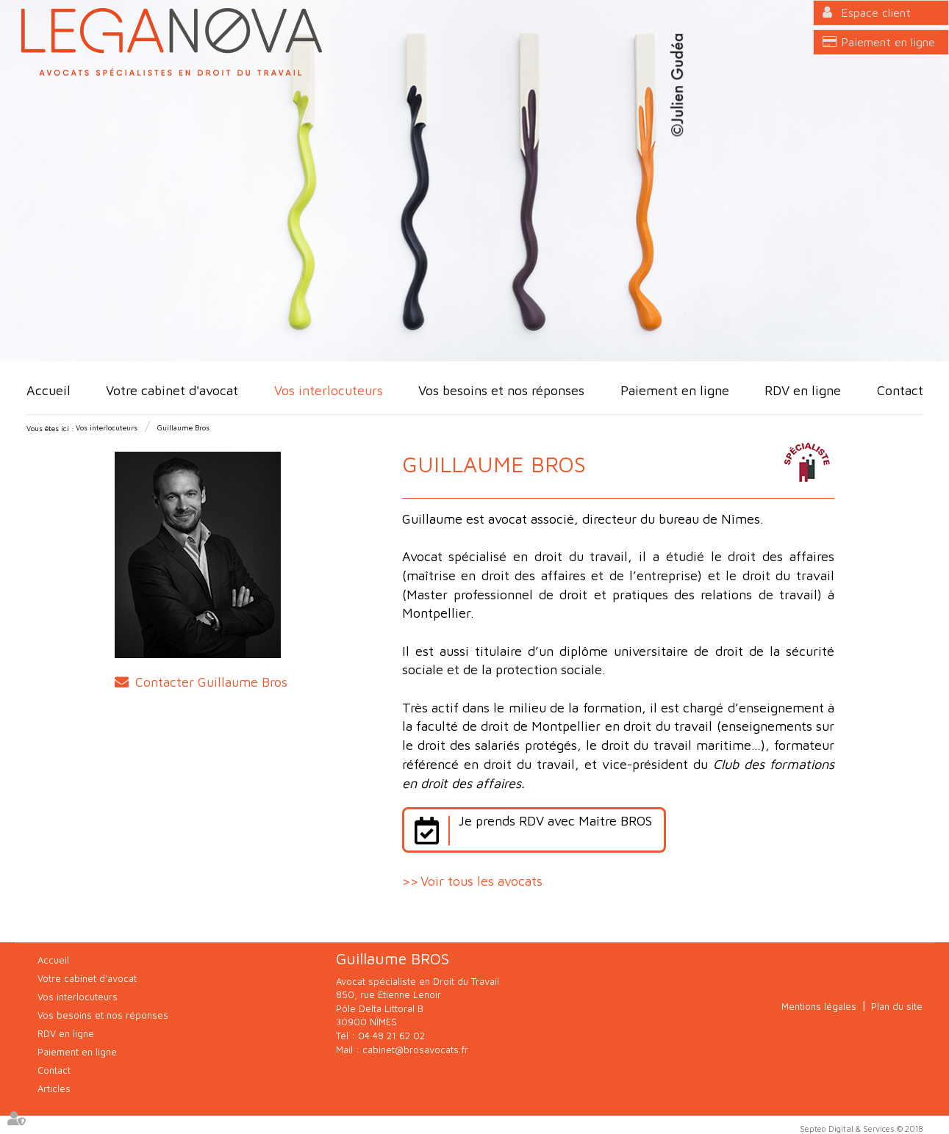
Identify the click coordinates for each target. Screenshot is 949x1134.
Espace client (876, 12)
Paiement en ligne (888, 41)
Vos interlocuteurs (328, 390)
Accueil (48, 390)
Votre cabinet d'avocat (172, 390)
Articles (54, 1088)
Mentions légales (818, 1006)
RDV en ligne (802, 390)
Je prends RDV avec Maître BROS (555, 820)
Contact (900, 390)
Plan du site (897, 1006)
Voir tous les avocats (481, 881)
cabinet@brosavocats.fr (415, 1049)
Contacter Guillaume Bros (211, 682)
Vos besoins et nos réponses (501, 390)
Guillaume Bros (183, 427)
